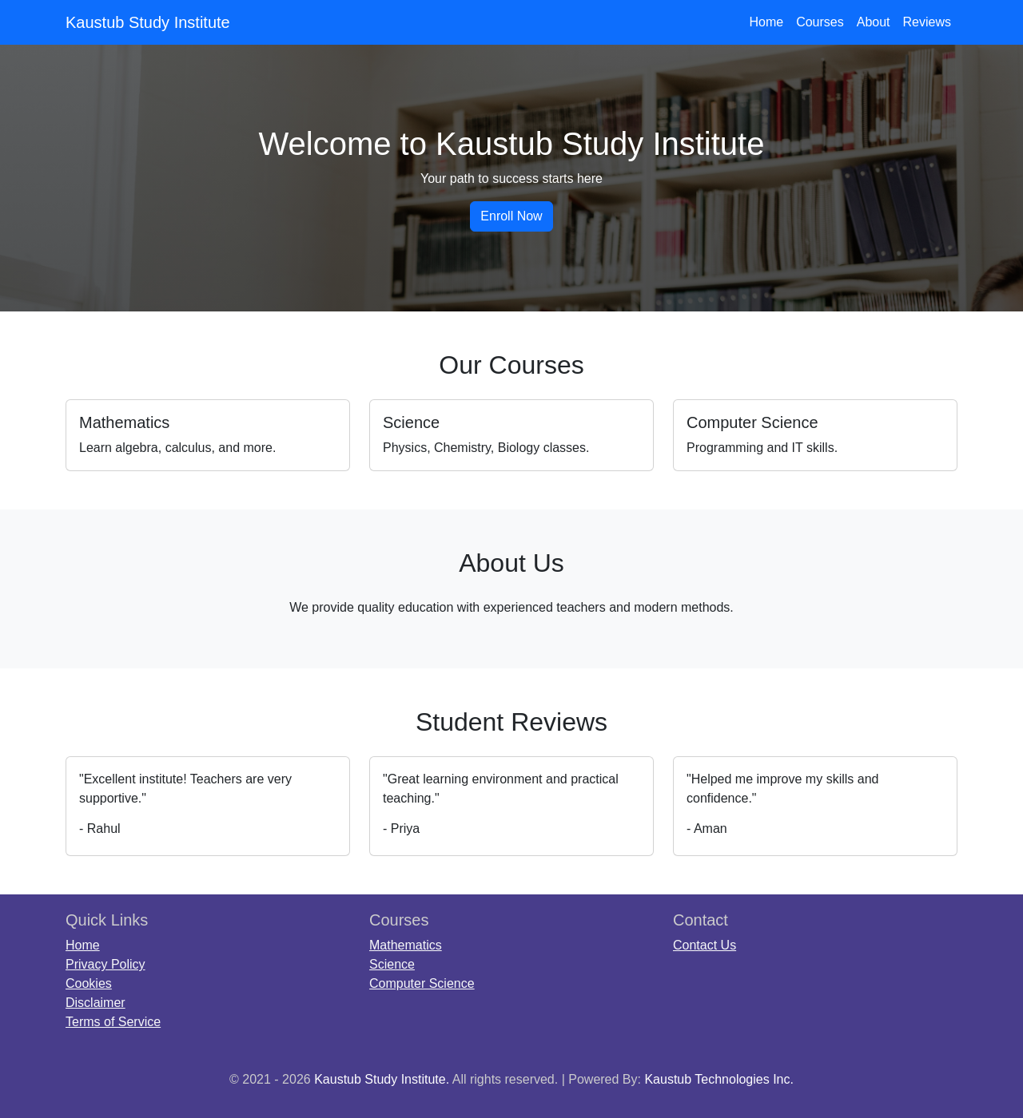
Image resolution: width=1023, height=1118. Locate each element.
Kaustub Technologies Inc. (719, 1079)
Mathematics (405, 945)
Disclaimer (95, 1002)
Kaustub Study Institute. (381, 1079)
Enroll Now (511, 216)
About (873, 22)
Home (766, 22)
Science (392, 964)
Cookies (89, 983)
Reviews (927, 22)
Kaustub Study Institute (148, 22)
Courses (820, 22)
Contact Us (704, 945)
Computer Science (422, 983)
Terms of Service (113, 1022)
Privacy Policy (105, 964)
